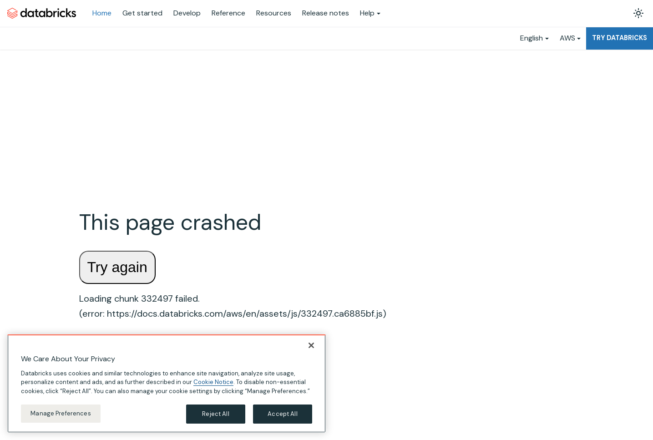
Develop (187, 13)
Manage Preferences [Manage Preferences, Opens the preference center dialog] (60, 413)
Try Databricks (619, 38)
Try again (117, 267)
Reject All (215, 414)
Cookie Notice (213, 382)
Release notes (325, 13)
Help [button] (367, 13)
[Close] (311, 345)
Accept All (282, 414)
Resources (273, 13)
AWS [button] (567, 38)
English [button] (531, 38)
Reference (228, 13)
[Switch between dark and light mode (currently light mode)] (638, 13)
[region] (166, 383)
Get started (142, 13)
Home (101, 13)
